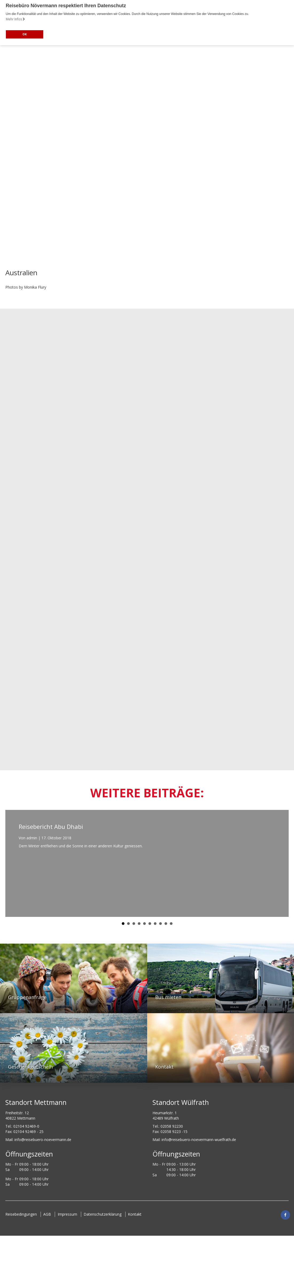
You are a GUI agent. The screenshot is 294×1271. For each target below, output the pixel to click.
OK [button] (24, 34)
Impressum (67, 1214)
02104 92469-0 (26, 1126)
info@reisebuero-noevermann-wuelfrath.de (199, 1139)
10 (171, 923)
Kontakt (15, 1220)
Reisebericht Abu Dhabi (51, 826)
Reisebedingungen (21, 1214)
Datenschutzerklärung (103, 1214)
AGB (47, 1214)
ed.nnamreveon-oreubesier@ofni (42, 1139)
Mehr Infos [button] (15, 19)
